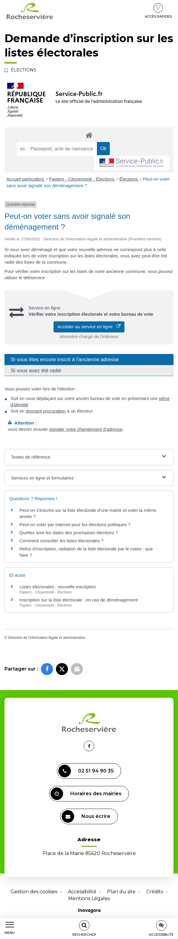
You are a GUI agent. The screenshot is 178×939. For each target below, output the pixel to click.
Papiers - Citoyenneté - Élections (82, 178)
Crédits (154, 891)
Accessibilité (82, 891)
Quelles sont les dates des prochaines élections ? (68, 532)
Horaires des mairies (86, 793)
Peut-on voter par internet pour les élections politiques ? (74, 524)
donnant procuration (46, 410)
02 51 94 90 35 (86, 771)
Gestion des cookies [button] (33, 891)
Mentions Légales (89, 898)
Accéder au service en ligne (89, 326)
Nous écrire (86, 816)
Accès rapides (158, 11)
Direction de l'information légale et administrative (46, 638)
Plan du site (121, 891)
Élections (129, 178)
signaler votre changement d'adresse (86, 429)
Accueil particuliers (26, 178)
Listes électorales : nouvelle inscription (57, 586)
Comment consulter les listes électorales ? (61, 540)
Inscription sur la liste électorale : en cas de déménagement (78, 599)
